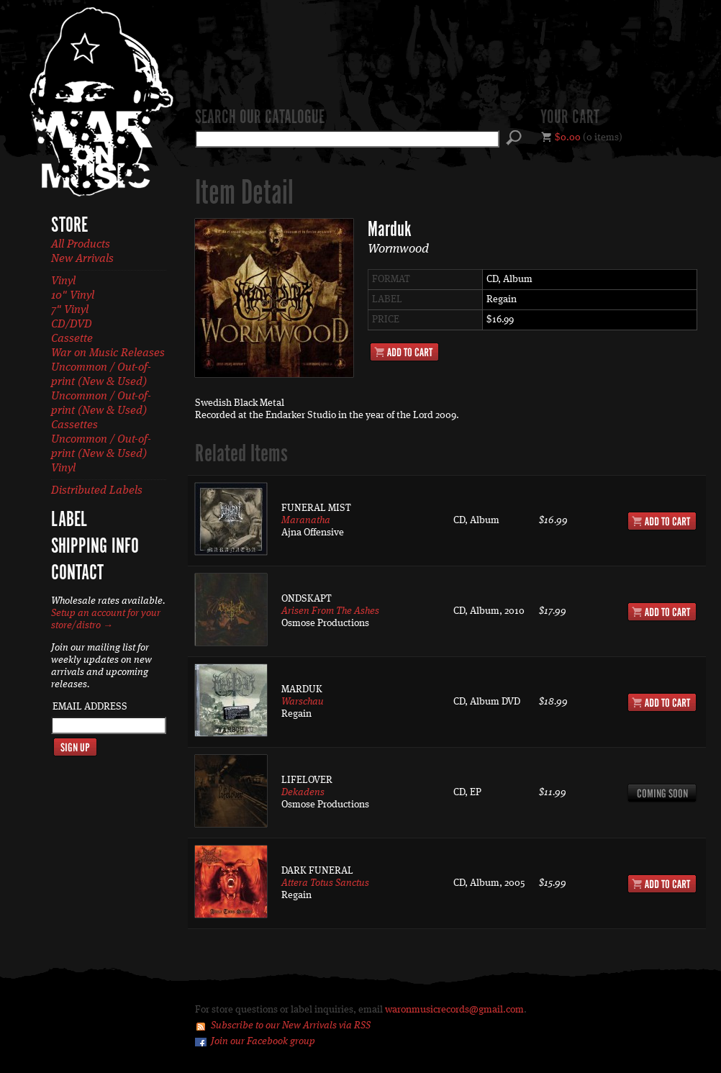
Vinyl (63, 281)
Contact (77, 573)
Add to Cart (404, 351)
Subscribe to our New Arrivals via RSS (291, 1025)
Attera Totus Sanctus (325, 883)
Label (69, 520)
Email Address (90, 707)
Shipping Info (95, 547)
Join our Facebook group (263, 1041)
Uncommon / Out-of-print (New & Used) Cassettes (101, 411)
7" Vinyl (70, 310)
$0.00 (568, 137)
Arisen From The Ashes (330, 611)
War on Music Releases (108, 353)
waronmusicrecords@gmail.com (454, 1010)
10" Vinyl (72, 296)
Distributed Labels (96, 491)
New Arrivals (82, 259)
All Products (80, 244)
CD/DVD (71, 324)
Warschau (302, 702)
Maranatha (305, 520)
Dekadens (303, 792)
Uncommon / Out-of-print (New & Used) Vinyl (101, 454)
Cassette (72, 339)
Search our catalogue (260, 118)
